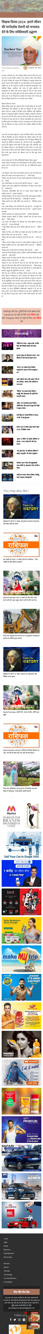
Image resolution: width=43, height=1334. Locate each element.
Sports (6, 1267)
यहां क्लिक (31, 314)
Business (6, 1250)
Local (5, 1239)
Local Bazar (7, 1282)
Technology (7, 1275)
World (5, 1246)
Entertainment (8, 1253)
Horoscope (7, 1257)
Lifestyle (6, 1271)
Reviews (6, 1264)
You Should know (9, 1278)
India (5, 1242)
